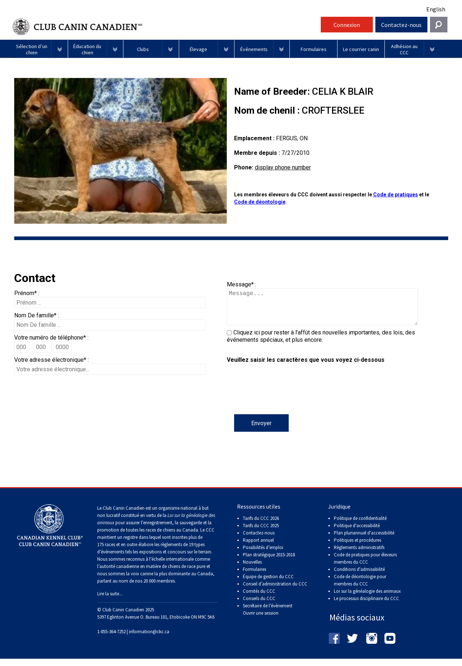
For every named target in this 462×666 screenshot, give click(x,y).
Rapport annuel (258, 547)
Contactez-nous (401, 24)
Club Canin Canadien (166, 26)
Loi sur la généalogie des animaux (367, 598)
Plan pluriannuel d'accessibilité (364, 540)
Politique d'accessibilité (357, 533)
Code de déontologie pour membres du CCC (360, 587)
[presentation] (282, 400)
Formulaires (254, 576)
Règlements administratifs (359, 555)
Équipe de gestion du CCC (268, 584)
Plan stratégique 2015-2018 (269, 562)
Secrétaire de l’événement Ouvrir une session (267, 616)
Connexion (346, 24)
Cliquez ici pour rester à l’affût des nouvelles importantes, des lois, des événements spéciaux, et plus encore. (321, 343)
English (435, 9)
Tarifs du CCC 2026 (261, 525)
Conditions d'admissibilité (359, 576)
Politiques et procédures (357, 547)
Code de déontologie (259, 202)
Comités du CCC (259, 598)
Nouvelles (252, 569)
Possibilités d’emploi (263, 555)
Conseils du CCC (259, 606)
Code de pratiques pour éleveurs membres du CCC (365, 565)
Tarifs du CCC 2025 (261, 533)
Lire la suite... (109, 601)
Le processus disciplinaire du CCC (366, 606)
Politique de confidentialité (360, 525)
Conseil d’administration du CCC (275, 591)
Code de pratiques (395, 194)
